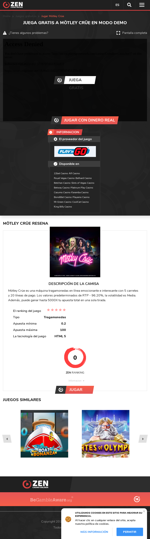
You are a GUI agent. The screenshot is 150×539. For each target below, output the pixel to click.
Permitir (129, 532)
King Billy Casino (63, 206)
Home (7, 16)
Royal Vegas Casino (64, 178)
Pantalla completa (134, 33)
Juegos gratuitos (26, 16)
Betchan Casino (62, 183)
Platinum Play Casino (82, 187)
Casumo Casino (62, 192)
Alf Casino (74, 173)
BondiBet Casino (63, 197)
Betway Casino (62, 187)
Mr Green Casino (63, 202)
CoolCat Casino (80, 202)
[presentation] (6, 439)
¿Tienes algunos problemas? (28, 33)
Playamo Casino (81, 197)
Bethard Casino (83, 178)
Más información (94, 532)
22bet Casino (61, 173)
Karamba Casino (80, 192)
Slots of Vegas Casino (82, 183)
